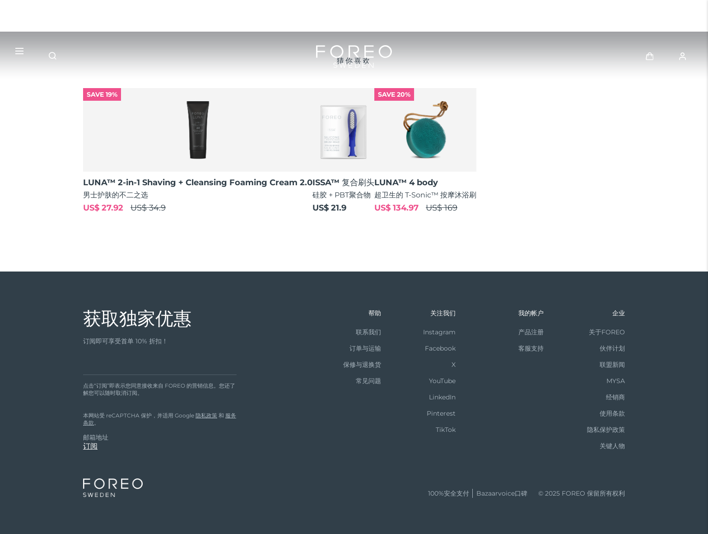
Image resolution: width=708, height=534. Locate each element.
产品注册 (531, 332)
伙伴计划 (612, 348)
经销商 (615, 397)
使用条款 (612, 413)
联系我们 (368, 332)
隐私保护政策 (606, 430)
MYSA (615, 381)
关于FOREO (607, 332)
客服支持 (531, 348)
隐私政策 (206, 415)
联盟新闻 (612, 365)
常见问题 (368, 381)
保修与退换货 (362, 365)
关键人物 (612, 446)
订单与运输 (365, 348)
